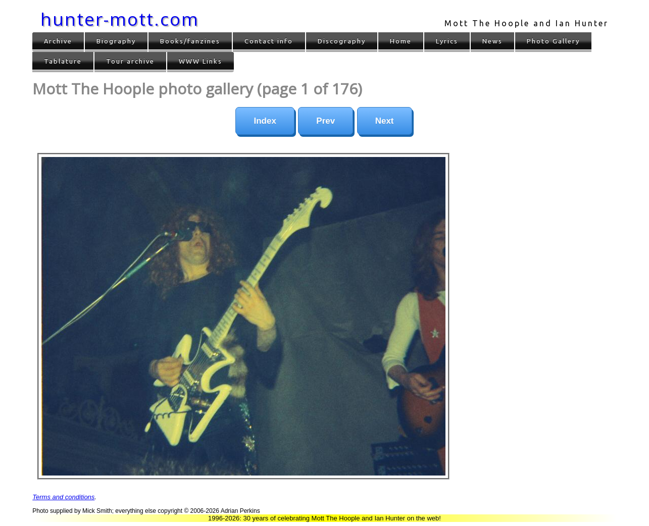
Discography (342, 40)
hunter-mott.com (119, 19)
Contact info (268, 40)
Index (265, 121)
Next (384, 121)
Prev (325, 121)
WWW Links (200, 61)
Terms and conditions (63, 497)
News (492, 40)
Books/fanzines (190, 40)
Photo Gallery (553, 40)
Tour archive (130, 61)
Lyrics (447, 40)
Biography (116, 40)
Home (401, 40)
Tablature (63, 61)
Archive (58, 40)
